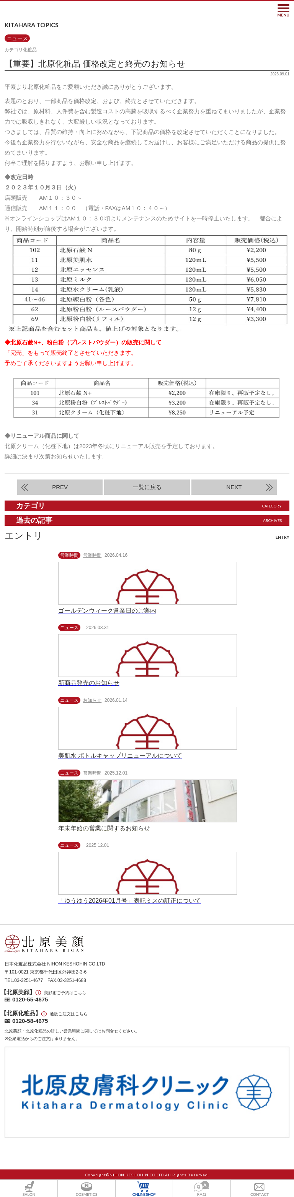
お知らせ (92, 700)
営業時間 (92, 555)
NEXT (234, 487)
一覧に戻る (147, 487)
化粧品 (30, 49)
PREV (60, 487)
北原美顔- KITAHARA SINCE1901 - (41, 10)
